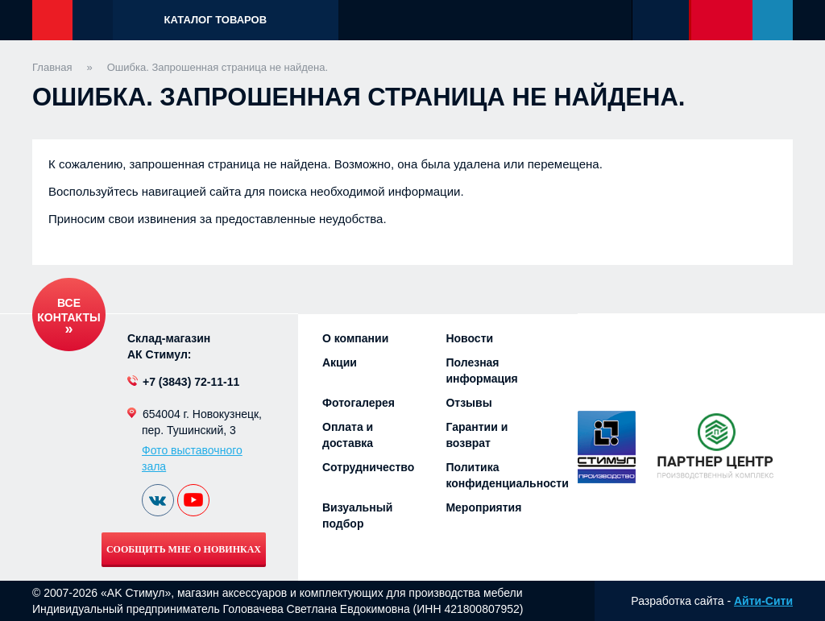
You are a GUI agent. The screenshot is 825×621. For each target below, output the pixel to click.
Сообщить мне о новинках (183, 549)
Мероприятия (483, 507)
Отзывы (468, 402)
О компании (355, 338)
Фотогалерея (358, 402)
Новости (469, 338)
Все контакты (68, 310)
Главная (52, 67)
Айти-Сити (763, 600)
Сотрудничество (368, 467)
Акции (339, 362)
